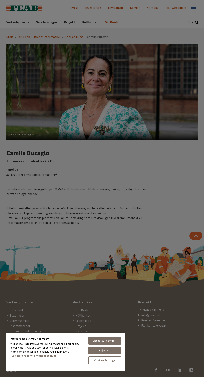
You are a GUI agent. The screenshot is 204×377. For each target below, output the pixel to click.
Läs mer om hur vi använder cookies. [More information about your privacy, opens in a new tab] (34, 355)
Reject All (104, 350)
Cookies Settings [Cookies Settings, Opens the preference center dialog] (104, 360)
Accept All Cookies (104, 340)
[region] (65, 351)
